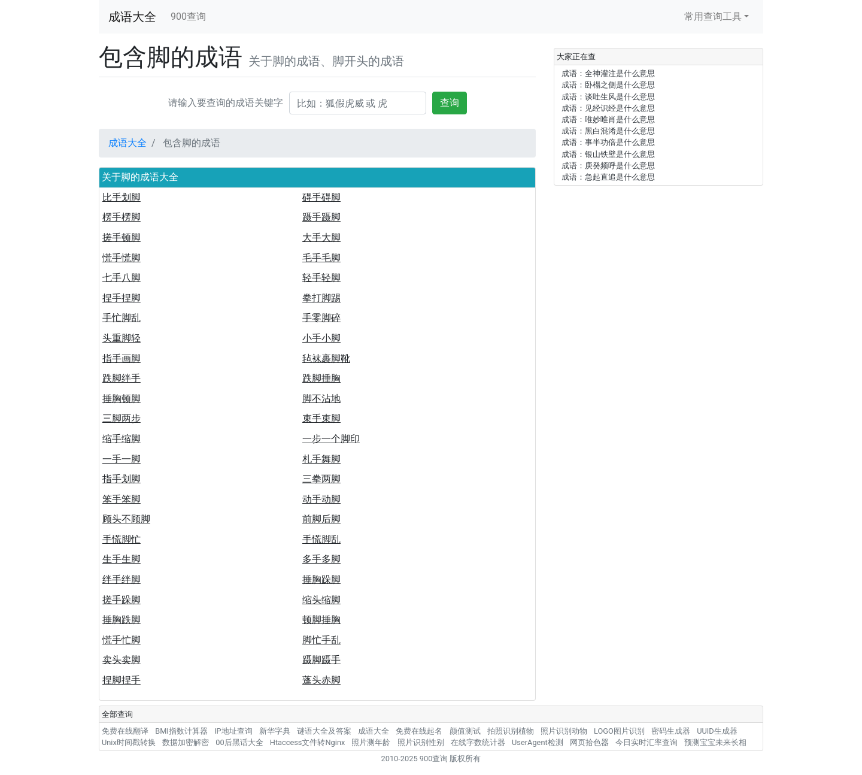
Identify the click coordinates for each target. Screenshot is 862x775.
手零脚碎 (321, 317)
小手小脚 (321, 338)
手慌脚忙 (121, 539)
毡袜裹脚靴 (326, 358)
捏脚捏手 (121, 680)
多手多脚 (321, 559)
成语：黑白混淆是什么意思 (608, 130)
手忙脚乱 (121, 317)
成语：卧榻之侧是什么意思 (608, 84)
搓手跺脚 (121, 600)
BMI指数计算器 (181, 730)
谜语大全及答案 (324, 730)
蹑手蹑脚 (321, 217)
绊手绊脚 (121, 579)
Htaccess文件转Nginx (307, 742)
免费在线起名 (419, 730)
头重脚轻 (121, 338)
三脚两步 (121, 418)
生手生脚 (121, 559)
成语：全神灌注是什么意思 (608, 73)
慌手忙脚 (121, 640)
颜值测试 (465, 730)
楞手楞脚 (121, 217)
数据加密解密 (185, 742)
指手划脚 (121, 479)
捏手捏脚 (121, 298)
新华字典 (274, 730)
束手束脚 (321, 418)
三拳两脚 (321, 479)
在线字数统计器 (478, 742)
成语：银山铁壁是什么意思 (608, 154)
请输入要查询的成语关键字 (225, 102)
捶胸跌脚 (121, 619)
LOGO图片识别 (619, 730)
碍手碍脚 (321, 197)
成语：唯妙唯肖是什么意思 (608, 119)
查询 (449, 102)
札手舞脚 (321, 459)
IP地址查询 (233, 730)
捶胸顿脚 (121, 398)
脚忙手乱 (321, 640)
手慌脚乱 (321, 539)
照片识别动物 (564, 730)
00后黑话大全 (239, 742)
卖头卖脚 (121, 659)
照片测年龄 (370, 742)
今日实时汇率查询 (646, 742)
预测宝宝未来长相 (715, 742)
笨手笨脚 (121, 499)
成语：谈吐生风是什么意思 (608, 96)
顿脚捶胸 (321, 619)
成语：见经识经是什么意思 (608, 108)
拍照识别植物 (510, 730)
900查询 (188, 16)
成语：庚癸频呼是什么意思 (608, 165)
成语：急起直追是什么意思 (608, 176)
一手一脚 (121, 459)
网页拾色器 (589, 742)
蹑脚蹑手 (321, 659)
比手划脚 (121, 197)
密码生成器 (670, 730)
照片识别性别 (420, 742)
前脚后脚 (321, 519)
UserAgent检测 (537, 742)
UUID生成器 (717, 730)
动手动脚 (321, 499)
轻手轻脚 (321, 277)
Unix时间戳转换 (129, 742)
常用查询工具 (713, 16)
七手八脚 (121, 277)
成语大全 (132, 17)
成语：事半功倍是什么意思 (608, 142)
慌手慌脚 (121, 258)
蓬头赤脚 (321, 680)
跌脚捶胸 (321, 378)
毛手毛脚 (321, 258)
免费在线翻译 (125, 730)
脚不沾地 (321, 398)
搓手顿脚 (121, 237)
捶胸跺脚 (321, 579)
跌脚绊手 (121, 378)
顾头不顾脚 (126, 519)
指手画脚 (121, 358)
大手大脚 (321, 237)
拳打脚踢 (321, 298)
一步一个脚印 (331, 438)
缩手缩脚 (121, 438)
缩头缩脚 (321, 600)
